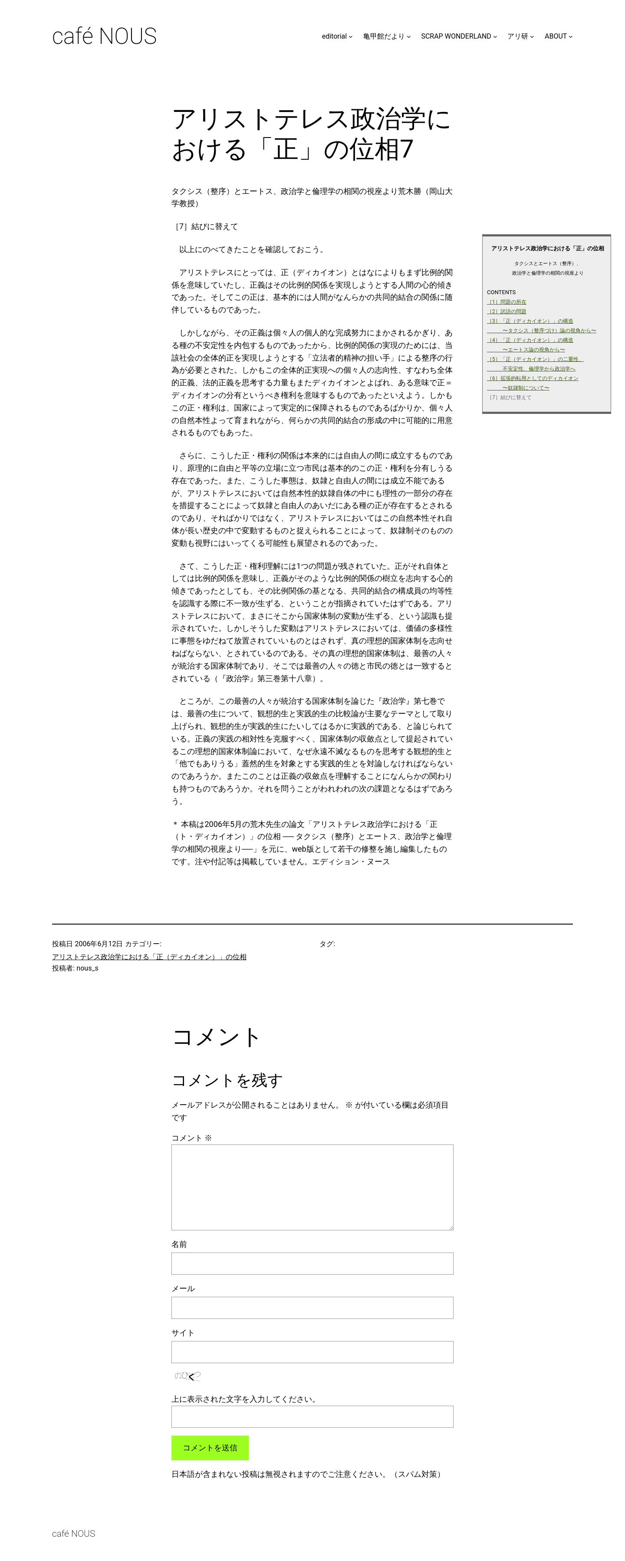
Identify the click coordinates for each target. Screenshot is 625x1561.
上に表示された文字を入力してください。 (245, 1399)
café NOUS (104, 36)
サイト (183, 1332)
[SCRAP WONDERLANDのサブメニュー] (495, 36)
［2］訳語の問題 (506, 311)
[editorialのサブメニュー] (351, 36)
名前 (179, 1244)
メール (183, 1288)
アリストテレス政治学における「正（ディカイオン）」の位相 (149, 957)
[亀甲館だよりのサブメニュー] (409, 36)
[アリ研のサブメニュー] (532, 36)
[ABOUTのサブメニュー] (571, 36)
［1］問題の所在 (506, 302)
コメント (191, 1137)
